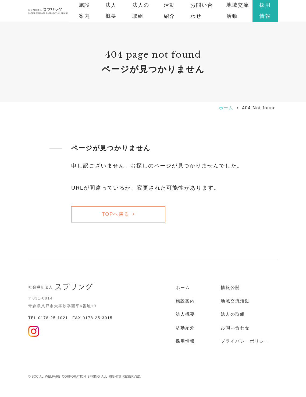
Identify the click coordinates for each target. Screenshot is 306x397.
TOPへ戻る (116, 214)
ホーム (226, 108)
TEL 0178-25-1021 (48, 318)
